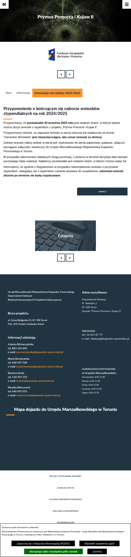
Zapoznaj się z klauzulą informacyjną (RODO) (43, 543)
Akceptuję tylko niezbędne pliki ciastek (53, 551)
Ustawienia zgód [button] (65, 522)
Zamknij (97, 551)
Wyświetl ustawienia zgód (99, 543)
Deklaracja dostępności (66, 511)
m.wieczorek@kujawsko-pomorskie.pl (38, 395)
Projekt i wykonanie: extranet (65, 476)
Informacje (23, 92)
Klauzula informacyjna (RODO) (65, 499)
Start (9, 92)
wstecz (102, 191)
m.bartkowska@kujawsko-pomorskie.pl (39, 366)
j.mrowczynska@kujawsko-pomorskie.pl (39, 352)
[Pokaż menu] (126, 4)
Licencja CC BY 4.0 (65, 488)
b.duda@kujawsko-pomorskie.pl (35, 380)
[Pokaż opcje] (4, 4)
